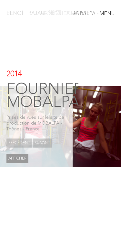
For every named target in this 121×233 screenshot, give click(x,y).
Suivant (42, 143)
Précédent (19, 143)
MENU (79, 14)
